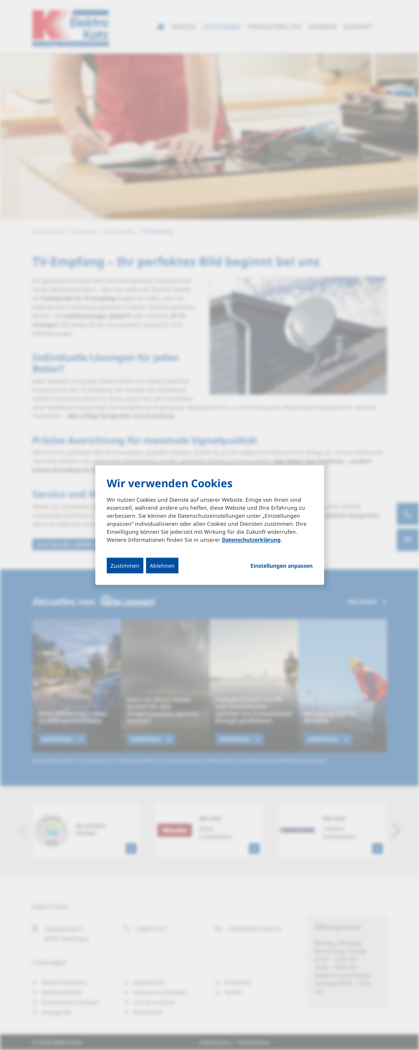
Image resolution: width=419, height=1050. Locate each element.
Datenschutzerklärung (251, 539)
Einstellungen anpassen (281, 565)
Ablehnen (162, 565)
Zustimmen (125, 565)
